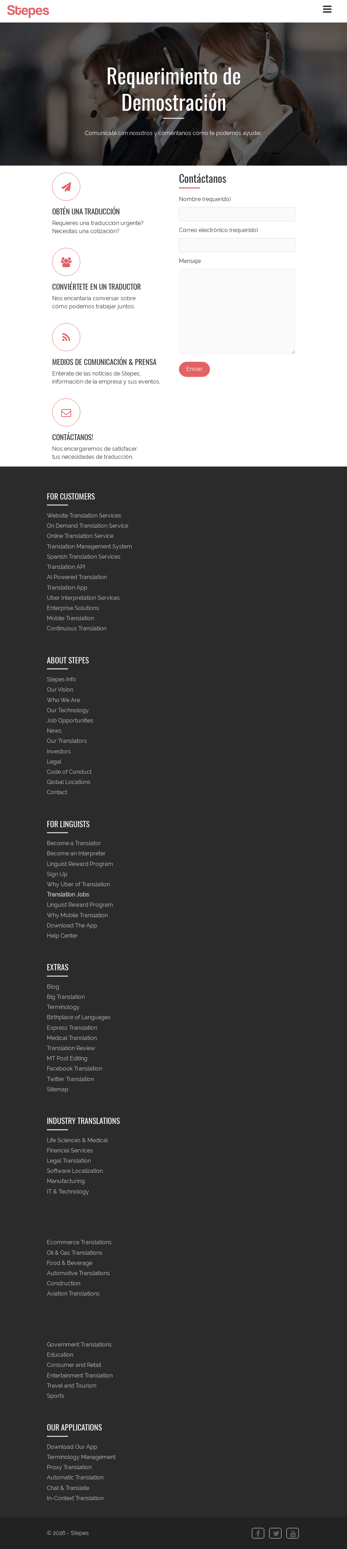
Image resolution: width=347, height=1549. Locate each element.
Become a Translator (74, 843)
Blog (53, 986)
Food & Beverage (69, 1263)
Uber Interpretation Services (83, 597)
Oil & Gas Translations (75, 1252)
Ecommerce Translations (79, 1242)
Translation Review (71, 1048)
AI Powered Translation (77, 577)
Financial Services (70, 1150)
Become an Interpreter (76, 853)
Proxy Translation (69, 1467)
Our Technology (68, 710)
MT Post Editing (67, 1058)
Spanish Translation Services (83, 556)
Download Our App (72, 1447)
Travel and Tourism (72, 1385)
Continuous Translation (76, 628)
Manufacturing (66, 1181)
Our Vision (60, 690)
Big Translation (66, 997)
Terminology (63, 1007)
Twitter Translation (70, 1079)
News (54, 731)
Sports (55, 1396)
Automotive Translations (78, 1273)
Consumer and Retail (74, 1365)
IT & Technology (68, 1191)
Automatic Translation (75, 1477)
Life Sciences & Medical (77, 1140)
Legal (54, 761)
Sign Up (57, 874)
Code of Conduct (69, 772)
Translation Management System (89, 546)
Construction (63, 1283)
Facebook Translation (74, 1069)
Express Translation (72, 1027)
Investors (59, 751)
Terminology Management (81, 1457)
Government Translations (79, 1344)
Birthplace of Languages (79, 1017)
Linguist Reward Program (80, 864)
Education (60, 1355)
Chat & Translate (68, 1488)
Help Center (62, 936)
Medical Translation (72, 1038)
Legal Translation (69, 1160)
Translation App (67, 587)
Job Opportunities (70, 720)
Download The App (72, 925)
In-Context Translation (75, 1498)
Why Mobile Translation (77, 915)
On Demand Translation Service (87, 526)
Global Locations (69, 782)
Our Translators (67, 741)
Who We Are (63, 700)
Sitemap (57, 1089)
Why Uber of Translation (78, 884)
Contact (57, 792)
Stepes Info (61, 679)
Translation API (66, 567)
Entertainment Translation (80, 1375)
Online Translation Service (80, 536)
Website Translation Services (84, 515)
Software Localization (75, 1171)
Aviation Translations (73, 1294)
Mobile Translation (70, 618)
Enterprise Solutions (73, 608)
